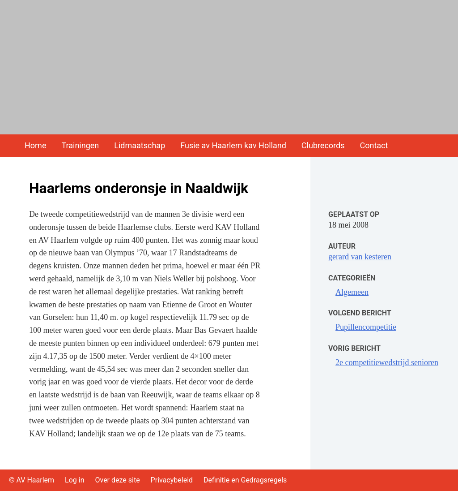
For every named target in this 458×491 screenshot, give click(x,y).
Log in (74, 480)
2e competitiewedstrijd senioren (386, 362)
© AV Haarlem (31, 480)
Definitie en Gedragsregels (245, 480)
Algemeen (352, 292)
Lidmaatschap (139, 145)
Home (35, 145)
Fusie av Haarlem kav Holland (233, 145)
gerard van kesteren (359, 256)
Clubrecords (323, 145)
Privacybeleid (172, 480)
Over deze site (117, 480)
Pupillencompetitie (365, 327)
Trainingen (80, 145)
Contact (374, 145)
